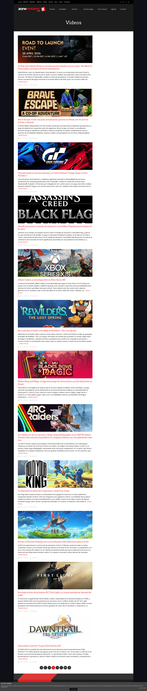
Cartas (20, 2)
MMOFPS (25, 2)
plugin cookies (143, 688)
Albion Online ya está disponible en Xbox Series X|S (41, 280)
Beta (56, 2)
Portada (52, 9)
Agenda (113, 9)
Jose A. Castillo (24, 85)
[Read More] (22, 82)
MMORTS (39, 2)
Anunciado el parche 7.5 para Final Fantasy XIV (39, 646)
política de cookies (122, 686)
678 (65, 667)
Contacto (123, 9)
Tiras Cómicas (102, 9)
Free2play (67, 2)
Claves (61, 2)
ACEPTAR (73, 689)
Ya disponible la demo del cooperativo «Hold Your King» (43, 491)
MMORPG (32, 2)
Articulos (75, 9)
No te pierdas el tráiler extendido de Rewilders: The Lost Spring (47, 331)
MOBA (45, 2)
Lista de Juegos (88, 9)
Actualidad (63, 9)
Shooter (51, 2)
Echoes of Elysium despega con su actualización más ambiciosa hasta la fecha (53, 542)
